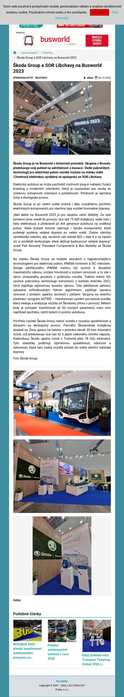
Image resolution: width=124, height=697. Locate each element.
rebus (88, 77)
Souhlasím (99, 12)
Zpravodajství (29, 53)
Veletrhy (47, 53)
